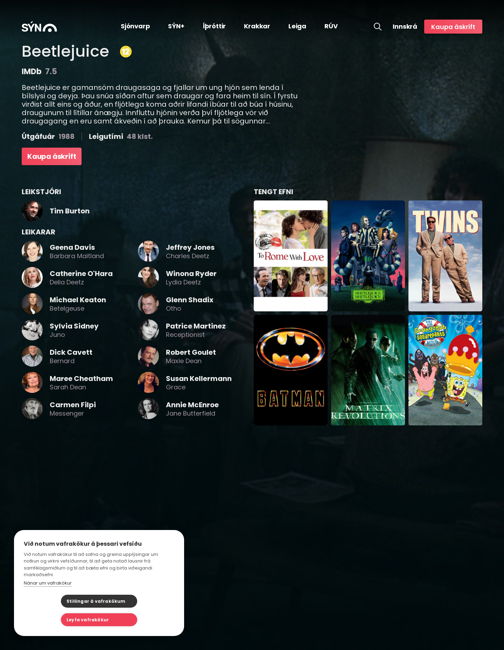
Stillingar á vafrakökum (59, 620)
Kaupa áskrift (453, 26)
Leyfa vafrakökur (134, 620)
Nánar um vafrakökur (48, 601)
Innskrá (405, 26)
